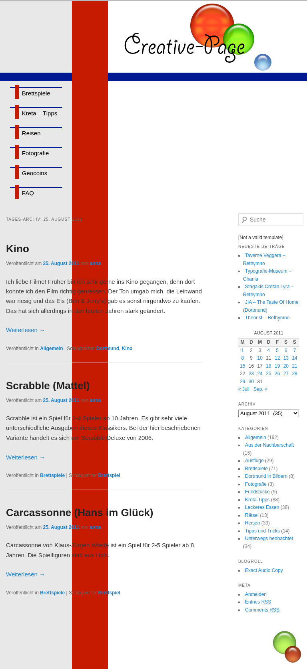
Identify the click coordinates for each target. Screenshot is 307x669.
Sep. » (260, 389)
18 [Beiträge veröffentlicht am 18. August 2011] (268, 366)
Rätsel (252, 515)
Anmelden (256, 594)
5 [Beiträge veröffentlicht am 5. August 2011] (277, 350)
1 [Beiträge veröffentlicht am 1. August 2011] (242, 350)
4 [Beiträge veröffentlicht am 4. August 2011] (268, 350)
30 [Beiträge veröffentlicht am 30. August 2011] (251, 381)
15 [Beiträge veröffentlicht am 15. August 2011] (242, 366)
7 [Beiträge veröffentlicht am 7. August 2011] (294, 350)
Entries (258, 602)
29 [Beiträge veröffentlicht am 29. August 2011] (242, 381)
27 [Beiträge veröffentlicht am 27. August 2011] (286, 373)
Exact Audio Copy (264, 570)
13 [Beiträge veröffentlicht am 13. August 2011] (286, 358)
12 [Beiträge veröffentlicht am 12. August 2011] (277, 358)
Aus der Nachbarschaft (269, 445)
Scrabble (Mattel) (48, 386)
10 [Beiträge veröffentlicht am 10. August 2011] (260, 358)
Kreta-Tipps (257, 500)
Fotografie (35, 153)
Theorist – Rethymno (267, 318)
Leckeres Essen (262, 507)
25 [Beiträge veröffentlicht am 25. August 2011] (268, 373)
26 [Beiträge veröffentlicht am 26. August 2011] (277, 373)
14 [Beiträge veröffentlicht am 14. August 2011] (294, 358)
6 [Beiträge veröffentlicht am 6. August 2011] (286, 350)
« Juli (243, 389)
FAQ (28, 193)
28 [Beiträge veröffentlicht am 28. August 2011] (294, 373)
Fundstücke (257, 492)
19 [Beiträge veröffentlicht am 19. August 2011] (277, 366)
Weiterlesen (25, 330)
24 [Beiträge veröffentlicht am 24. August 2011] (260, 373)
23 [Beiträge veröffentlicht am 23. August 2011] (251, 373)
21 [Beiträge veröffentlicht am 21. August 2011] (294, 366)
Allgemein (51, 348)
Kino (17, 249)
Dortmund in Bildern (266, 476)
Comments (262, 610)
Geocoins (34, 173)
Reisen (31, 133)
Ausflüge (254, 460)
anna (95, 263)
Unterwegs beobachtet (269, 538)
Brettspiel (109, 475)
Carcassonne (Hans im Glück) (79, 513)
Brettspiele (36, 93)
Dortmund (107, 348)
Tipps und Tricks (262, 531)
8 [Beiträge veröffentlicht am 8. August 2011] (242, 358)
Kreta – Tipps (39, 113)
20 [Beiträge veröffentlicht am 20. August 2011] (286, 366)
